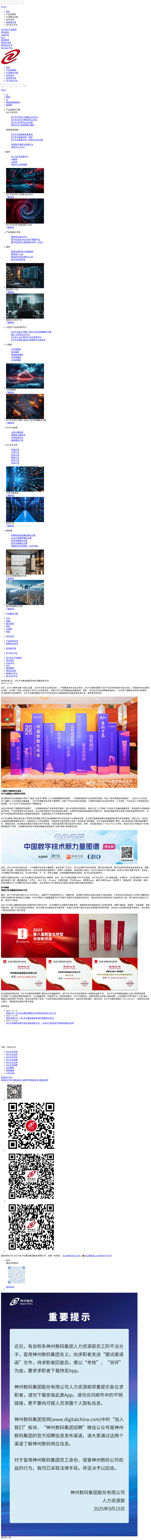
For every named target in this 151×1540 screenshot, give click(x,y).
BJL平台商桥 (12, 1065)
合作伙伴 (10, 75)
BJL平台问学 (12, 1057)
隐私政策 (17, 1080)
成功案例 (5, 40)
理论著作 (5, 32)
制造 (8, 632)
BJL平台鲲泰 (12, 1060)
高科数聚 (10, 1070)
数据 (8, 97)
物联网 (9, 105)
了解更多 (10, 197)
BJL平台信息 (12, 1054)
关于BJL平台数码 (9, 30)
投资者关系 (11, 78)
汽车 (8, 618)
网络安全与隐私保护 (39, 1080)
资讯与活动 (6, 42)
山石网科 (10, 1068)
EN (5, 7)
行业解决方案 (12, 73)
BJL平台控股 (12, 1052)
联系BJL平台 (7, 45)
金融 (8, 621)
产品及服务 (11, 70)
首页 (8, 67)
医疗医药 (10, 624)
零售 (8, 626)
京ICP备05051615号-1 (72, 1256)
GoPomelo (10, 1073)
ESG (3, 37)
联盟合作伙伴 (12, 644)
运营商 (9, 629)
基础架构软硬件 (13, 102)
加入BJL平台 (7, 48)
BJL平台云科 (12, 1062)
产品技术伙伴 (12, 641)
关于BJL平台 (12, 81)
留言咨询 (10, 1287)
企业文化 (5, 35)
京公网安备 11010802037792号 (96, 1256)
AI (7, 95)
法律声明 (26, 1080)
